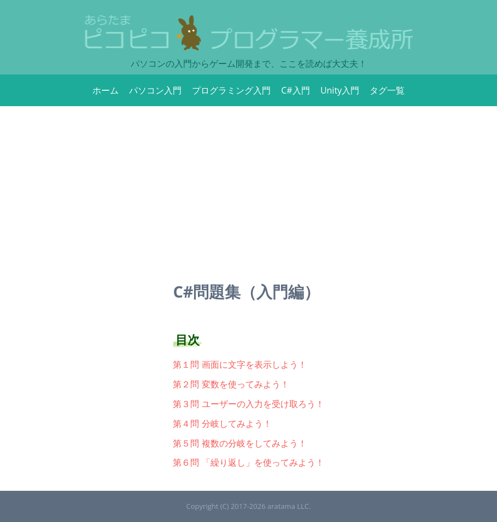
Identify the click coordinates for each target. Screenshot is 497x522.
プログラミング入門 (231, 90)
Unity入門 (339, 90)
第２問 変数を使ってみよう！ (231, 384)
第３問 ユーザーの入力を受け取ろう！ (248, 404)
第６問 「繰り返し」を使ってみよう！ (248, 462)
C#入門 (295, 90)
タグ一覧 (387, 90)
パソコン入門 (155, 90)
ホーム (105, 90)
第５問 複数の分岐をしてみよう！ (239, 443)
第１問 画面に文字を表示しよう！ (239, 364)
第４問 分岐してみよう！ (222, 423)
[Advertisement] (248, 188)
